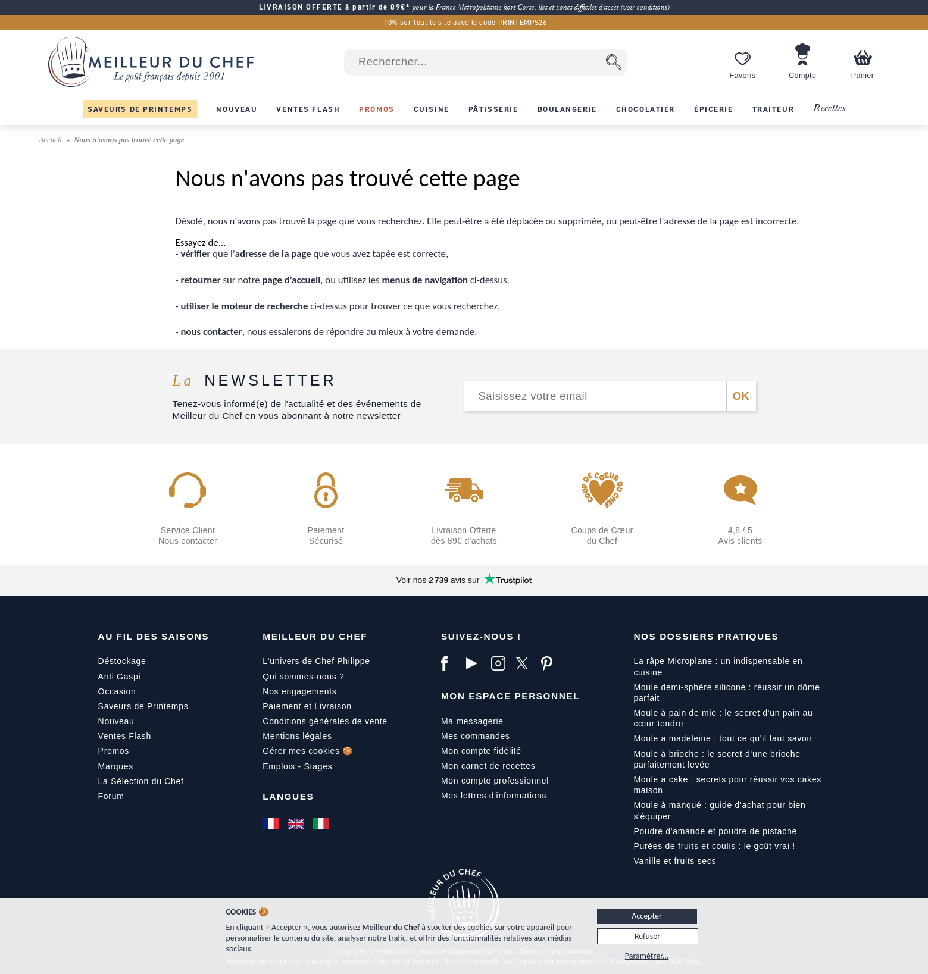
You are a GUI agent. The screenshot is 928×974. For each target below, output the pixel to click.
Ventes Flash (124, 736)
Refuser (647, 936)
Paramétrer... (646, 956)
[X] (525, 663)
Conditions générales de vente (325, 721)
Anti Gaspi (119, 676)
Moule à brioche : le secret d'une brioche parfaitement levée (716, 759)
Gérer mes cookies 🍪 (308, 751)
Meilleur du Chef (315, 636)
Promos (113, 751)
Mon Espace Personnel (510, 696)
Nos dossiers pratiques (706, 636)
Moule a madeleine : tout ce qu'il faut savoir (722, 738)
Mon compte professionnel (495, 780)
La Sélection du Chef (141, 781)
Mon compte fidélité (481, 751)
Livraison (332, 706)
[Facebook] (450, 663)
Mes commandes (475, 736)
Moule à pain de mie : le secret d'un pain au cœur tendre (723, 718)
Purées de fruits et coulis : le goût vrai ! (714, 846)
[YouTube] (475, 663)
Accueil (51, 140)
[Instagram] (500, 663)
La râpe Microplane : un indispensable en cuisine (717, 666)
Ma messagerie (472, 721)
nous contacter (211, 331)
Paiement (282, 706)
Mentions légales (297, 736)
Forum (111, 796)
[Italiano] (322, 824)
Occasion (117, 691)
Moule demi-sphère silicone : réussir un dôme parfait (726, 692)
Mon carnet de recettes (488, 766)
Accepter (647, 916)
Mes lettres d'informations (493, 795)
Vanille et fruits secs (674, 861)
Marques (115, 766)
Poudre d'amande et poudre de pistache (715, 831)
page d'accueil (292, 280)
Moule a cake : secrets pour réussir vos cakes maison (727, 785)
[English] (297, 824)
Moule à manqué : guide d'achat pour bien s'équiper (719, 810)
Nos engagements (299, 691)
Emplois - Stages (297, 766)
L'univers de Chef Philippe (316, 661)
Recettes (829, 108)
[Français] (272, 824)
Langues (288, 796)
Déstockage (122, 661)
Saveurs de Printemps (143, 706)
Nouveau (116, 721)
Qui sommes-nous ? (303, 676)
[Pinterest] (550, 663)
